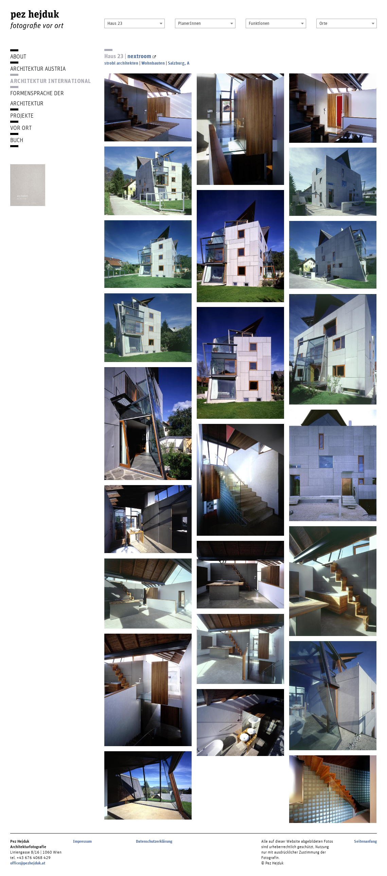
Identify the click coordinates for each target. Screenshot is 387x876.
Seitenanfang (365, 841)
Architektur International (50, 80)
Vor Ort (21, 127)
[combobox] (134, 23)
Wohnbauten (153, 63)
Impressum (82, 841)
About (18, 56)
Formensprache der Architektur (37, 98)
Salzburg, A (178, 63)
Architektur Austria (38, 68)
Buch (16, 139)
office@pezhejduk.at (27, 863)
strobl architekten (121, 63)
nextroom (141, 55)
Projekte (22, 115)
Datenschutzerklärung (154, 841)
